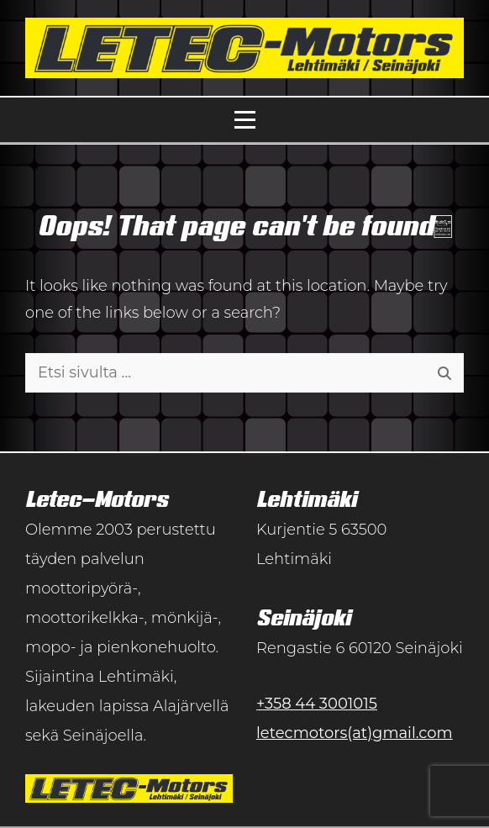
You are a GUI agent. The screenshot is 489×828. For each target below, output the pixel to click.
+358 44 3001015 (316, 703)
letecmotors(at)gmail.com (354, 733)
